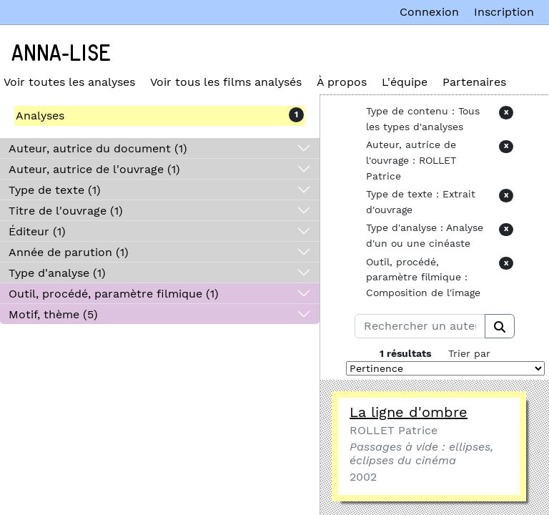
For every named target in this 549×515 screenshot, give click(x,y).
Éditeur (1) (37, 231)
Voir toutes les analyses (69, 82)
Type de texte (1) (55, 190)
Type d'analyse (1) (57, 273)
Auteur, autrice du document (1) (98, 148)
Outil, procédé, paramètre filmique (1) (114, 293)
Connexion (429, 12)
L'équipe (404, 82)
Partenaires (474, 82)
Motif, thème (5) (53, 314)
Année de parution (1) (69, 252)
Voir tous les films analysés (226, 82)
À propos (342, 82)
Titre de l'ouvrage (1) (66, 210)
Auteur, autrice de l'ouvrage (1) (94, 169)
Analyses (40, 115)
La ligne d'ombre (409, 412)
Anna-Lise (61, 53)
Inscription (504, 12)
